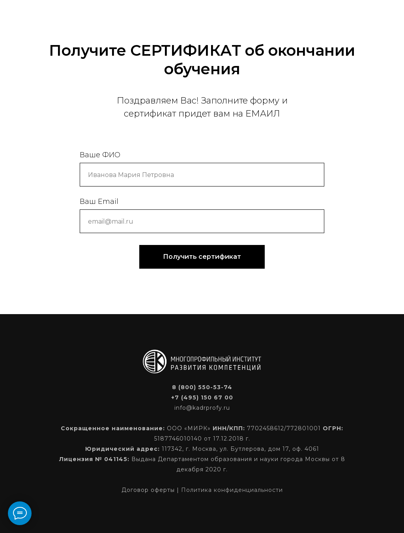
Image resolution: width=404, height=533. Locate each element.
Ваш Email (99, 201)
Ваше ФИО (100, 155)
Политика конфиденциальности (232, 489)
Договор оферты (148, 489)
